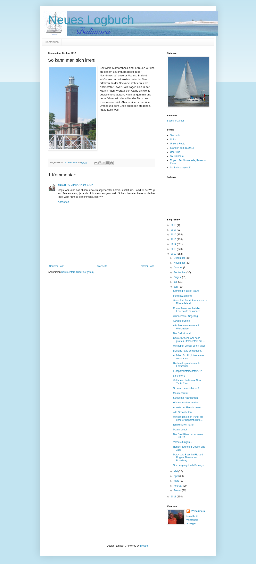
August (178, 277)
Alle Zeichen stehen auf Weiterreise (186, 327)
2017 (174, 229)
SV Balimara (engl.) (180, 167)
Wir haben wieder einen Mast (189, 345)
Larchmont (179, 375)
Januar (178, 490)
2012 (174, 253)
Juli (176, 281)
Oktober (178, 267)
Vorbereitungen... (182, 442)
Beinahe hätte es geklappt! (187, 350)
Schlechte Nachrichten (185, 397)
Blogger (144, 545)
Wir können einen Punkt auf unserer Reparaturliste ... (188, 418)
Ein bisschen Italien (183, 424)
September (180, 272)
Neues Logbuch (91, 20)
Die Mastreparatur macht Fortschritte (186, 365)
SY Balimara (177, 156)
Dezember (180, 257)
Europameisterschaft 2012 (187, 371)
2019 (174, 225)
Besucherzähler (175, 120)
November (180, 262)
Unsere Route (177, 143)
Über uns (175, 152)
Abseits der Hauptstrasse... (188, 407)
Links (173, 139)
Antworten (63, 202)
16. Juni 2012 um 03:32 (80, 185)
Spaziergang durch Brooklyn (188, 465)
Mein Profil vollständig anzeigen (192, 520)
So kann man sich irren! (186, 388)
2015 (174, 239)
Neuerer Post (56, 266)
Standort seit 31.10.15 (182, 147)
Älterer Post (147, 266)
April (176, 476)
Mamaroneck (180, 429)
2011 (174, 496)
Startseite (102, 266)
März (177, 480)
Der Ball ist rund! (182, 333)
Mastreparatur (180, 393)
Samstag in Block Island (186, 290)
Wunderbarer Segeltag (185, 316)
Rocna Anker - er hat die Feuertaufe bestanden (186, 310)
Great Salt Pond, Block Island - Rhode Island (190, 302)
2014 (174, 244)
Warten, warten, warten (185, 402)
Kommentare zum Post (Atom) (77, 272)
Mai (176, 471)
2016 (174, 234)
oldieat (62, 185)
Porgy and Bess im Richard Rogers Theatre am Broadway (188, 457)
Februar (178, 485)
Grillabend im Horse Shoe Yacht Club (187, 382)
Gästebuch (52, 42)
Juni (176, 286)
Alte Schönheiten (182, 412)
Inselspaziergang (182, 295)
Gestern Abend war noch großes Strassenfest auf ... (189, 339)
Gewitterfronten (181, 320)
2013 (174, 249)
